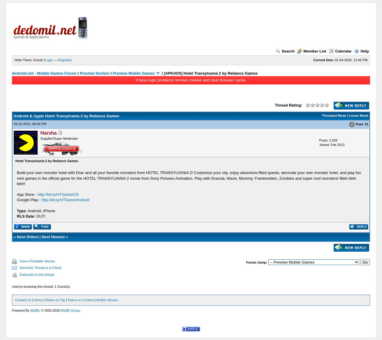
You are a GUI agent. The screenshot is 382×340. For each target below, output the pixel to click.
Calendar (340, 51)
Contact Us (23, 300)
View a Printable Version (37, 261)
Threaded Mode (334, 115)
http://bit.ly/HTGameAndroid (65, 200)
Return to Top (55, 300)
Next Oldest (27, 237)
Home (38, 300)
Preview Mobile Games (134, 73)
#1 (366, 124)
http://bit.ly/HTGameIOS (58, 194)
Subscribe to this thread (37, 274)
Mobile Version (107, 300)
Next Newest (53, 237)
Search (285, 51)
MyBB (34, 310)
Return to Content (81, 300)
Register (64, 60)
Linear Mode (359, 115)
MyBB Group (70, 310)
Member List (311, 51)
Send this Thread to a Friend (40, 268)
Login (49, 60)
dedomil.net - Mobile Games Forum (44, 73)
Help (361, 51)
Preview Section (95, 73)
